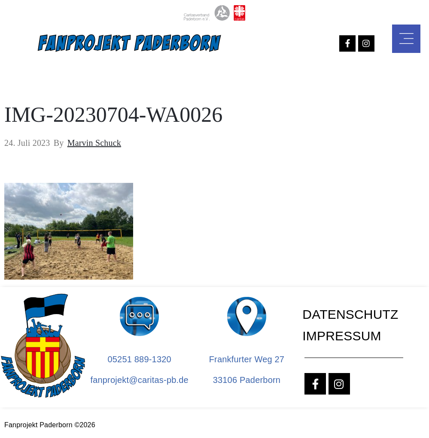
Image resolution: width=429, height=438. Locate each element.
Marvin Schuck (94, 143)
